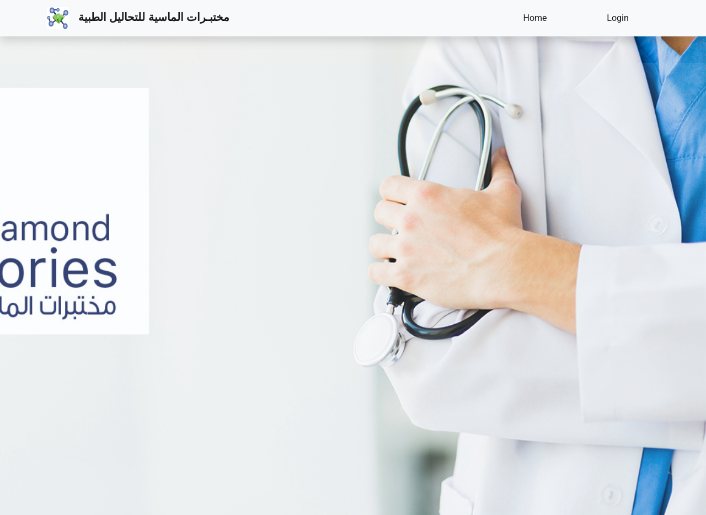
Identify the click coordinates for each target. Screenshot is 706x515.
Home (535, 18)
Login (617, 18)
